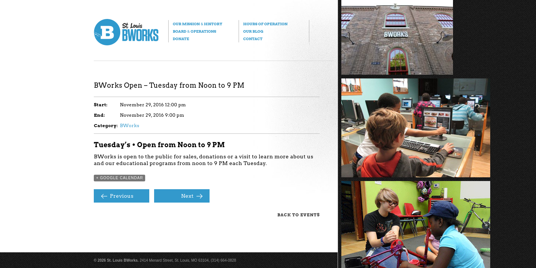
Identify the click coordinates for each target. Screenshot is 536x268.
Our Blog (253, 31)
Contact (252, 38)
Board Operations (194, 31)
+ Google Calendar (119, 178)
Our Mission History (197, 24)
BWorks (129, 125)
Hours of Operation (265, 24)
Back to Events (298, 214)
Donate (181, 38)
